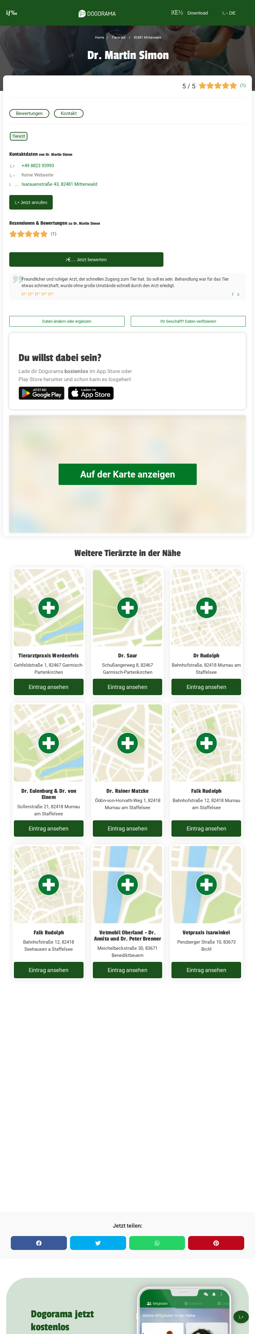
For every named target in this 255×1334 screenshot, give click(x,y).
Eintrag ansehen (48, 687)
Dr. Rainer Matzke (127, 791)
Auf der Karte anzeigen (127, 474)
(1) (243, 85)
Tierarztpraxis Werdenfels (49, 655)
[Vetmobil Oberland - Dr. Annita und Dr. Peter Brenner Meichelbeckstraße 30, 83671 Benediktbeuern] (127, 912)
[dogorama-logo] (97, 12)
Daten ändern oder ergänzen (66, 321)
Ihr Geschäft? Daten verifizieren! (188, 321)
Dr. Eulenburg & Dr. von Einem (48, 794)
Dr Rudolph (206, 655)
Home (99, 38)
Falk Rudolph (206, 791)
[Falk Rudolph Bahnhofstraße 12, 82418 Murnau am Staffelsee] (206, 770)
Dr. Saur (127, 655)
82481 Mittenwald (147, 38)
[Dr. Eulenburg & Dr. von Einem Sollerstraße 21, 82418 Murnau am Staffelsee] (48, 770)
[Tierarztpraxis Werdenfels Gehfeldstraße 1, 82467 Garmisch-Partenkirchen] (48, 632)
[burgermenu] (11, 12)
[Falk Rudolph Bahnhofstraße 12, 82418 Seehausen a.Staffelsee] (48, 912)
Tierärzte (118, 38)
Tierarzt (18, 136)
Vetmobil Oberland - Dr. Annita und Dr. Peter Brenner (127, 935)
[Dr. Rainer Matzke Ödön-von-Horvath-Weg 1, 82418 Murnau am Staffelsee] (127, 770)
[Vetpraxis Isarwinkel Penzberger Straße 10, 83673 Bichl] (206, 912)
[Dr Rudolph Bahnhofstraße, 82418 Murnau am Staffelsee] (206, 632)
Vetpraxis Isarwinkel (206, 932)
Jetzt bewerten (86, 259)
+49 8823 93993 (38, 165)
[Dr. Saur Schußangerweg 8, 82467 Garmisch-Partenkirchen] (127, 632)
